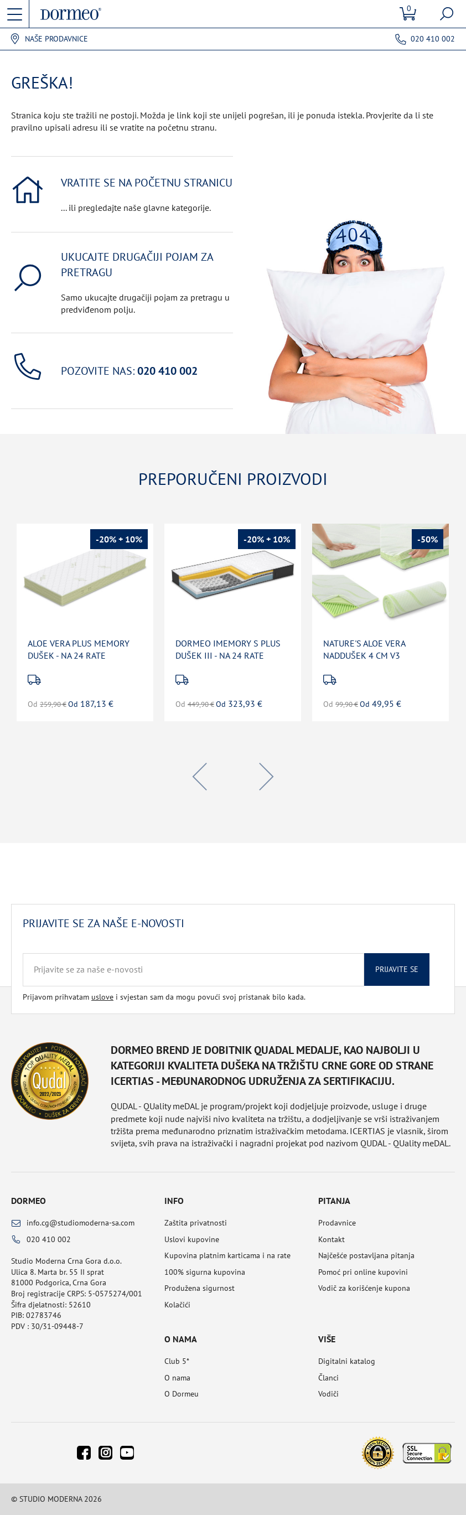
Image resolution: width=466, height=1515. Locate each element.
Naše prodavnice (56, 39)
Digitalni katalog (346, 1361)
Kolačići (177, 1305)
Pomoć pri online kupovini (363, 1272)
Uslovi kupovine (191, 1239)
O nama (177, 1378)
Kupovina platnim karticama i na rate (227, 1255)
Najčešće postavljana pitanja (366, 1255)
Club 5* (176, 1361)
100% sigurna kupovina (204, 1272)
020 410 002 (433, 39)
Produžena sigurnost (199, 1288)
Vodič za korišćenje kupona (364, 1288)
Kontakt (331, 1239)
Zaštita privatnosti (195, 1223)
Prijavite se (396, 969)
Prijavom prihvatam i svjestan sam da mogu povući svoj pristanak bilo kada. (164, 997)
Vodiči (328, 1394)
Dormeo (28, 1200)
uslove (102, 997)
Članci (328, 1378)
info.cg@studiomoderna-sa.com (80, 1223)
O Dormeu (181, 1394)
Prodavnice (337, 1223)
